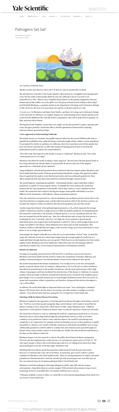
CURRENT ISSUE (33, 16)
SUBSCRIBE (78, 16)
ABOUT (88, 16)
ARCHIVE (53, 16)
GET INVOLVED (65, 16)
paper (29, 112)
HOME (22, 16)
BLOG (44, 16)
